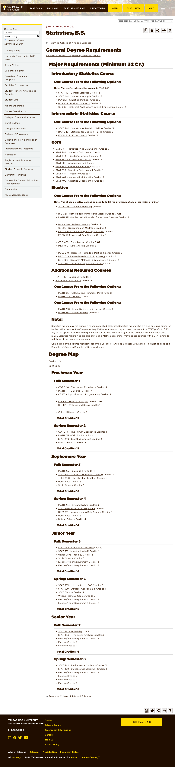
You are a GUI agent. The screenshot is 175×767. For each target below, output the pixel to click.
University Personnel (16, 174)
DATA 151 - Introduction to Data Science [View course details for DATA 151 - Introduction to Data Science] (77, 148)
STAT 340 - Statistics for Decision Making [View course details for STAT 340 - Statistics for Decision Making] (80, 128)
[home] (14, 8)
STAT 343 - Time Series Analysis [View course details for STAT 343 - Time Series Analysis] (73, 155)
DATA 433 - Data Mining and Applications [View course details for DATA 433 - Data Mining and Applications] (81, 231)
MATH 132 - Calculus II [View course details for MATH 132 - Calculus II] (68, 277)
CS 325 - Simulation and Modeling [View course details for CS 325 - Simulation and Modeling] (76, 228)
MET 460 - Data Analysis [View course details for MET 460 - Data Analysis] (71, 245)
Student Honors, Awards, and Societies (20, 92)
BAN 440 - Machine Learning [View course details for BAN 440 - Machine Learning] (74, 224)
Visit (151, 8)
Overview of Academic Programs (17, 78)
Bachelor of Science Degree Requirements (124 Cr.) (73, 55)
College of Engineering (17, 134)
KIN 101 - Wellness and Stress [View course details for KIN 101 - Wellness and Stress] (74, 405)
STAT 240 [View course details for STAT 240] (104, 88)
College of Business (15, 128)
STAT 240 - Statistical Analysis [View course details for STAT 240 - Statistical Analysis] (74, 96)
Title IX (49, 739)
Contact (49, 720)
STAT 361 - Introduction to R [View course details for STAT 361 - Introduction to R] (71, 163)
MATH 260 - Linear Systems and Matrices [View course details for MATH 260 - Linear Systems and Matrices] (80, 309)
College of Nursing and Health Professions (21, 141)
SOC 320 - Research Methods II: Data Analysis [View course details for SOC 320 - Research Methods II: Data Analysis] (83, 260)
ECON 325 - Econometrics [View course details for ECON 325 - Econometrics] (72, 135)
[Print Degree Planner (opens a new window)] (145, 30)
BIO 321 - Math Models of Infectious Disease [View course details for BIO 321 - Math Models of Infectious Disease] (82, 213)
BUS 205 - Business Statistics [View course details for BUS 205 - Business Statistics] (74, 103)
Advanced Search (13, 44)
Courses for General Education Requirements (21, 182)
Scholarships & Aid (74, 8)
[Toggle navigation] (162, 8)
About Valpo (11, 65)
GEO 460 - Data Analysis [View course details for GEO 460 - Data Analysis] (71, 242)
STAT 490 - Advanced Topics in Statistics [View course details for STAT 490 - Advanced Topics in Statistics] (80, 263)
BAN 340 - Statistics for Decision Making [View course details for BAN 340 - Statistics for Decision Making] (80, 131)
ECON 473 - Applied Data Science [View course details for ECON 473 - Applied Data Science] (76, 235)
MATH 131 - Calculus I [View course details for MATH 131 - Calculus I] (69, 296)
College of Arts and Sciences (20, 117)
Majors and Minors (14, 105)
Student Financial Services (19, 169)
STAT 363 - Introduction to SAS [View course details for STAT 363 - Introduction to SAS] (73, 166)
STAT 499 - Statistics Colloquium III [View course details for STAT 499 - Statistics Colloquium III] (75, 180)
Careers (49, 734)
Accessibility (52, 744)
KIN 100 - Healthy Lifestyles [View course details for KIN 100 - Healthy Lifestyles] (73, 401)
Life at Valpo (97, 8)
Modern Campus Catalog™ (85, 757)
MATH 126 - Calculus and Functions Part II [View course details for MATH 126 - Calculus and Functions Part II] (81, 293)
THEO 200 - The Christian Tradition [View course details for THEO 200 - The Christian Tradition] (77, 478)
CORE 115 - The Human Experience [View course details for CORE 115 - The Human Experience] (77, 432)
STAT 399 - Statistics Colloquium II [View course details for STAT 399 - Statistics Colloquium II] (74, 170)
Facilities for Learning (16, 85)
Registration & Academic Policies (18, 162)
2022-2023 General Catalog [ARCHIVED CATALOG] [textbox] (142, 21)
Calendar (34, 751)
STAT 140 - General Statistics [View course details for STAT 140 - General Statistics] (73, 92)
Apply (115, 8)
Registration (50, 751)
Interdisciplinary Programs (19, 148)
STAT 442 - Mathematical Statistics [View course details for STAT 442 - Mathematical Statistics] (74, 177)
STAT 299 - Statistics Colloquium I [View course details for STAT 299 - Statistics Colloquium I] (74, 152)
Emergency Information (58, 730)
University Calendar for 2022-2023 (21, 58)
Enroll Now (133, 8)
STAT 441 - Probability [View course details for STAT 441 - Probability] (68, 173)
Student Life (11, 99)
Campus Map (12, 189)
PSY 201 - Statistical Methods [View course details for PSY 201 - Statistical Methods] (74, 100)
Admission (53, 8)
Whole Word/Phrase (16, 40)
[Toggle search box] (170, 8)
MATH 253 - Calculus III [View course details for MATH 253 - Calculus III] (68, 280)
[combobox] (145, 21)
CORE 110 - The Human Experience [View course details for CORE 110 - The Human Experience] (77, 387)
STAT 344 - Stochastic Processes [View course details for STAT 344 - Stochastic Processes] (73, 159)
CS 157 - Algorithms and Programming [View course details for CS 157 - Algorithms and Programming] (79, 394)
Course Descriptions (15, 111)
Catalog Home (12, 50)
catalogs (16, 757)
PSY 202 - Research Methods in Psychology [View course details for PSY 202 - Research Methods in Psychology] (81, 256)
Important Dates (69, 751)
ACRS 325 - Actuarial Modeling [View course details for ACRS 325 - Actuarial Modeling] (75, 206)
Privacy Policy (53, 725)
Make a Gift (142, 722)
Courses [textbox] (8, 33)
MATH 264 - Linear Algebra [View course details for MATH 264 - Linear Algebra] (73, 312)
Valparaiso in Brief (14, 70)
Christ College (12, 123)
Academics (36, 8)
